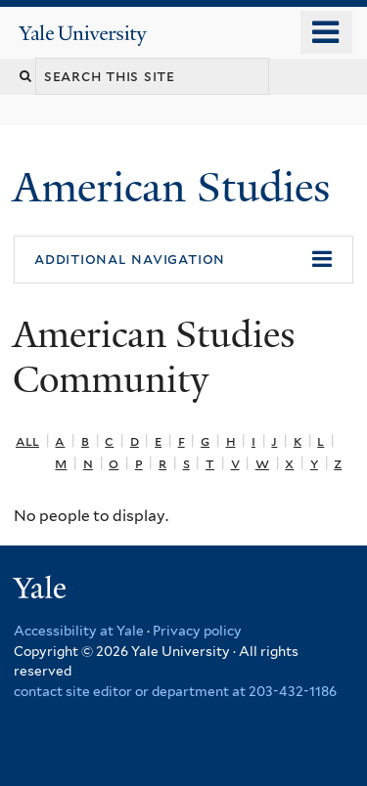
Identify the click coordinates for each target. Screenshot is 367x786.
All (27, 440)
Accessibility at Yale (79, 630)
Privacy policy (197, 630)
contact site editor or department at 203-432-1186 (175, 691)
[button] (183, 260)
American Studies (177, 187)
